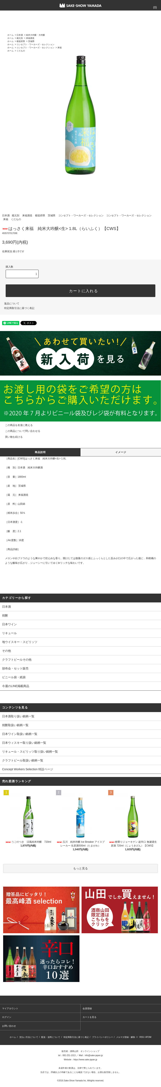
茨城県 (31, 41)
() (152, 7)
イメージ (120, 452)
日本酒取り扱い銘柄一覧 (18, 716)
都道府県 (21, 41)
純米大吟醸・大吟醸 (35, 35)
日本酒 (20, 35)
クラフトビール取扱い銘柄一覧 (22, 760)
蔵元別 (20, 38)
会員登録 (87, 1008)
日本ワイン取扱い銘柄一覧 (19, 734)
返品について (11, 303)
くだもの (21, 51)
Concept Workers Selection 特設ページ (27, 769)
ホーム (10, 35)
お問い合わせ (9, 1026)
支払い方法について (28, 1037)
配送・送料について (50, 1037)
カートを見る (89, 1017)
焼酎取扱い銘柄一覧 (15, 725)
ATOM (148, 1037)
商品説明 (40, 452)
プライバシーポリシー (102, 1037)
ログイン (6, 1017)
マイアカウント (10, 1008)
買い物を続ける (11, 436)
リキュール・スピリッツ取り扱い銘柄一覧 (30, 751)
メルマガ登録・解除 (125, 1037)
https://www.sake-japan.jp (85, 1059)
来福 (59, 47)
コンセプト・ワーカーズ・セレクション (35, 44)
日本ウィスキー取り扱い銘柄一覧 (24, 742)
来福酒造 (30, 38)
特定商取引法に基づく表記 (19, 308)
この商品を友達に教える (16, 425)
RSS (141, 1037)
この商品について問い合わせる (20, 431)
